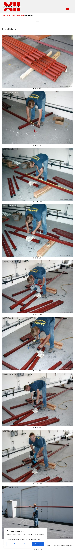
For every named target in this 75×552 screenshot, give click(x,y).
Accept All (38, 544)
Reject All (25, 544)
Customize (12, 544)
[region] (25, 538)
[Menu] (67, 8)
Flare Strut (20, 15)
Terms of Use (37, 549)
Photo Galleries (11, 15)
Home (4, 15)
